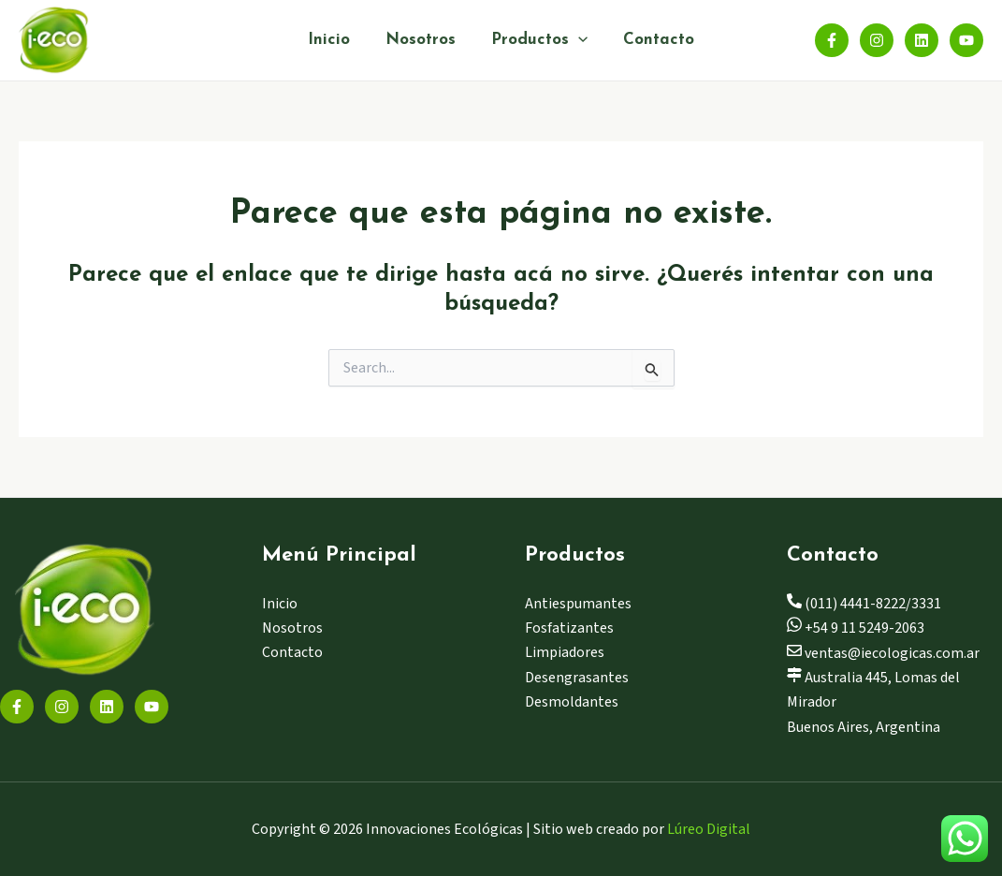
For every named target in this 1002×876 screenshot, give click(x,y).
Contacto (653, 40)
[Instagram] (876, 40)
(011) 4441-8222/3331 (864, 603)
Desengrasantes (577, 677)
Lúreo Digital (708, 829)
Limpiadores (564, 652)
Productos (537, 40)
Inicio (334, 40)
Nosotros (422, 40)
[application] (576, 40)
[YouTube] (966, 40)
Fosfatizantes (569, 628)
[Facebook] (832, 40)
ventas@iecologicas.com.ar (883, 653)
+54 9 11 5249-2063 (855, 628)
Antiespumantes (578, 603)
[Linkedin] (921, 40)
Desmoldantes (571, 702)
